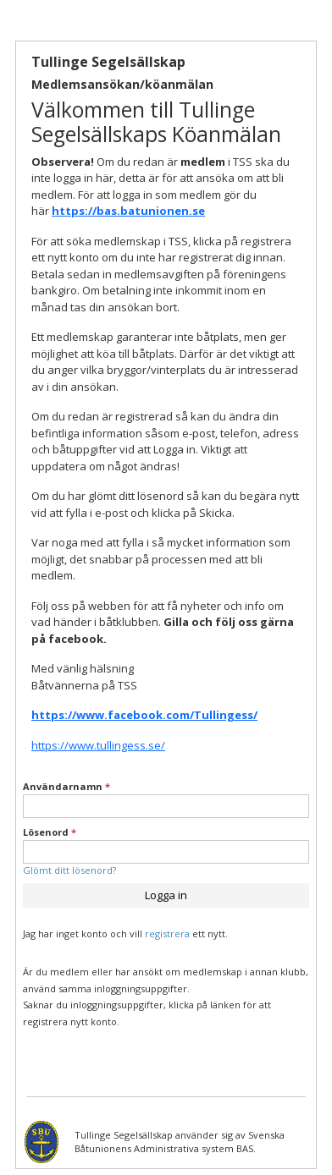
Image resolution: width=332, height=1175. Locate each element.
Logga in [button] (166, 895)
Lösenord (49, 832)
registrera (167, 933)
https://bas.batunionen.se (128, 210)
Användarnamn (66, 786)
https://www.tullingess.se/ (98, 745)
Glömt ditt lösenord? (69, 870)
